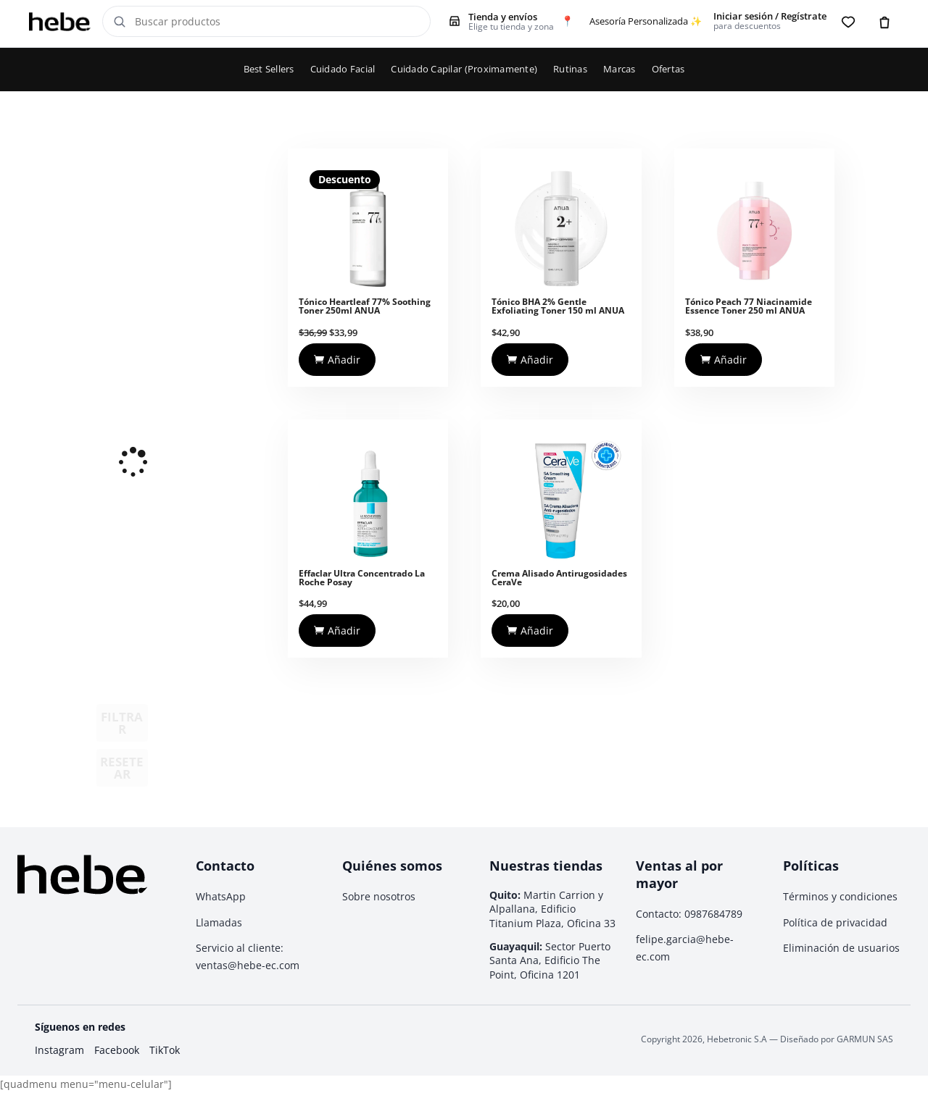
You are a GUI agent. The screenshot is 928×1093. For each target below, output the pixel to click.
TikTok (164, 1050)
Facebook (116, 1050)
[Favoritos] (848, 21)
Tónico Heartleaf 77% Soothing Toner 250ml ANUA (365, 306)
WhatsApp (221, 896)
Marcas (619, 68)
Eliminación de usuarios (841, 948)
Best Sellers (269, 68)
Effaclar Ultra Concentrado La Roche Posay (362, 577)
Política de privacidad (835, 922)
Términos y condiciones (840, 896)
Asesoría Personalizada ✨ (645, 21)
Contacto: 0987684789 (689, 914)
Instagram (59, 1050)
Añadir (337, 360)
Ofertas (668, 68)
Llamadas (219, 922)
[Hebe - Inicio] (60, 21)
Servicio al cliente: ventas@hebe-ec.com (247, 956)
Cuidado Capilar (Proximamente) (464, 68)
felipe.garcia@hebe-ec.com (685, 947)
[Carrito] (884, 21)
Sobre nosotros (378, 896)
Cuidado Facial (343, 68)
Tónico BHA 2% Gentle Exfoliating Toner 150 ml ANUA (558, 306)
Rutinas (570, 68)
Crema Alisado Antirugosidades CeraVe (559, 577)
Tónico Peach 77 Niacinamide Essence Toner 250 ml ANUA (748, 306)
